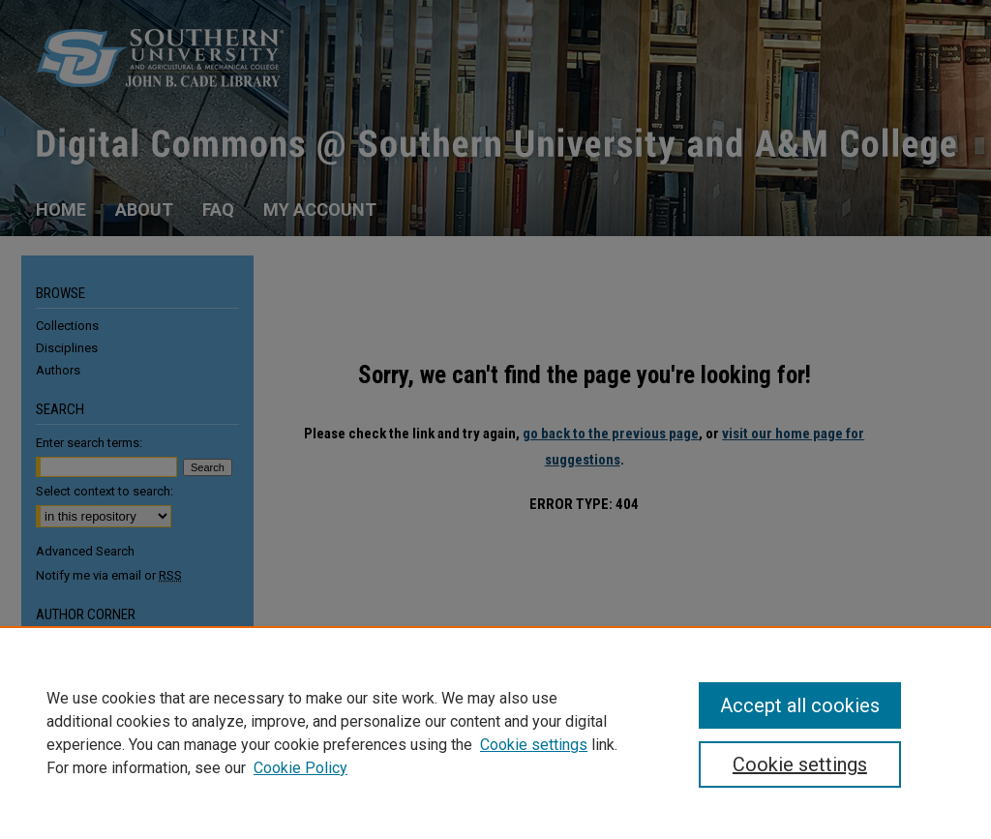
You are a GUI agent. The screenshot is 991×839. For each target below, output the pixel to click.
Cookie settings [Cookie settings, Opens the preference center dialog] (800, 764)
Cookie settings (533, 744)
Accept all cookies (800, 705)
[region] (495, 732)
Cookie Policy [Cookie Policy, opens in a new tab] (300, 768)
